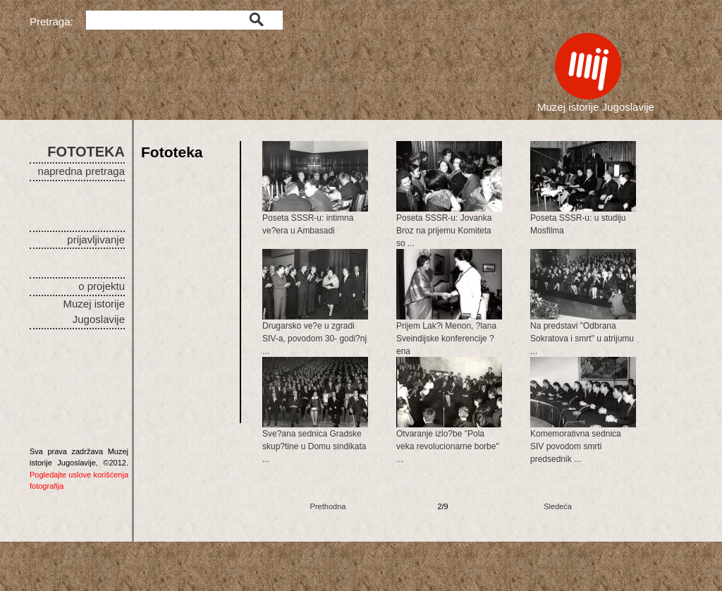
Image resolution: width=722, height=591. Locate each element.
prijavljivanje (96, 239)
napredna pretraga (81, 171)
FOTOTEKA (86, 151)
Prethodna (328, 506)
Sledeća (558, 506)
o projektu (101, 286)
